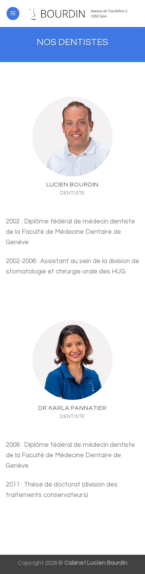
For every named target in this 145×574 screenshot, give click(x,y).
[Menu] (13, 13)
